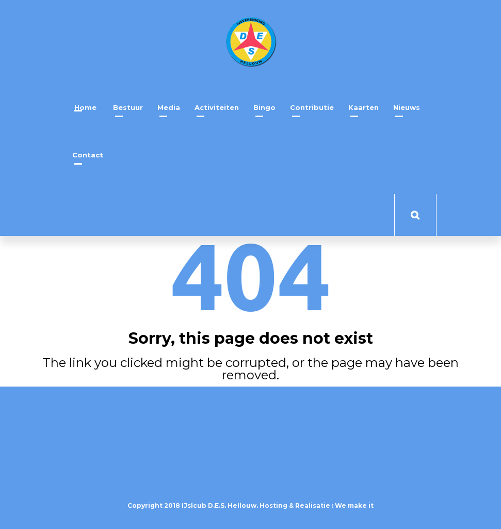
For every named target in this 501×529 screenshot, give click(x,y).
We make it (354, 505)
